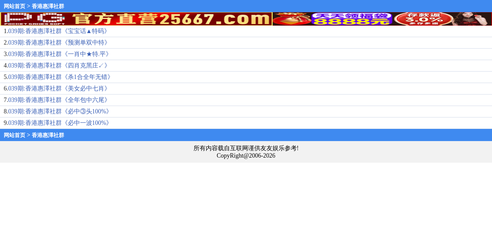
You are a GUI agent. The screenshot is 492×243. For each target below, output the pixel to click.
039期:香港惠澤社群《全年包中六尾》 (59, 100)
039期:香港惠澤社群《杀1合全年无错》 (60, 77)
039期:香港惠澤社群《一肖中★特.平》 (60, 54)
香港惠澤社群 (48, 6)
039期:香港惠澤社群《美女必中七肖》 (59, 88)
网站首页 (14, 6)
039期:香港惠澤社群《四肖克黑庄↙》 (59, 65)
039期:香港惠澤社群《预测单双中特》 (59, 42)
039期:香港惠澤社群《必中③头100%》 (60, 111)
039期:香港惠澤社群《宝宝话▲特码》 (59, 31)
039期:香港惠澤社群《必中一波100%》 (60, 122)
